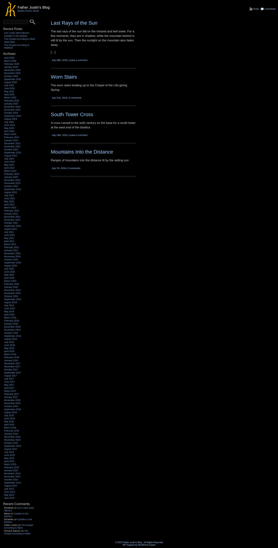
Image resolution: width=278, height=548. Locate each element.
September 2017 (12, 372)
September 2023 (12, 152)
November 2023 (12, 146)
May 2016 (9, 421)
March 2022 (10, 207)
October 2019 (11, 296)
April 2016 (9, 424)
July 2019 (9, 305)
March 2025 (10, 97)
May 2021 (9, 238)
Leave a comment (78, 60)
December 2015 (12, 436)
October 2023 (11, 149)
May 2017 (9, 384)
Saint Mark (9, 42)
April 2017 (9, 388)
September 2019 (12, 299)
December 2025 (12, 70)
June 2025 (9, 88)
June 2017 (9, 381)
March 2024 (10, 134)
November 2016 (12, 403)
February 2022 (11, 210)
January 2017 (11, 397)
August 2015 (10, 449)
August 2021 (10, 229)
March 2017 (10, 391)
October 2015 (11, 443)
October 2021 (11, 223)
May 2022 (9, 201)
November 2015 (12, 440)
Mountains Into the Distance (82, 152)
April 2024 (9, 131)
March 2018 (10, 354)
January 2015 (11, 470)
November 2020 (12, 256)
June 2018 (9, 345)
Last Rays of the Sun (74, 23)
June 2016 (9, 418)
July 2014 (9, 488)
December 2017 (12, 363)
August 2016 (10, 412)
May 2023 (9, 164)
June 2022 (9, 198)
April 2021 (9, 241)
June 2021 (9, 235)
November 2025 (12, 73)
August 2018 (10, 339)
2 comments (75, 97)
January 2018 (11, 360)
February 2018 (11, 357)
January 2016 (11, 433)
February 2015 (11, 467)
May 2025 (9, 91)
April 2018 (9, 351)
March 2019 (10, 317)
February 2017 (11, 394)
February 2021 (11, 247)
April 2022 (9, 204)
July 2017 (9, 378)
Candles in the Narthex (15, 36)
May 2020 (9, 274)
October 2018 (11, 333)
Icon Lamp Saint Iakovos (16, 32)
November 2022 (12, 183)
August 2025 (10, 82)
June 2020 (9, 271)
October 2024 (11, 112)
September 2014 (12, 482)
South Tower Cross (72, 114)
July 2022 (9, 195)
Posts (256, 9)
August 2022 (10, 192)
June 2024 (9, 125)
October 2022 (11, 186)
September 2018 (12, 336)
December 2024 (12, 106)
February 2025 (11, 100)
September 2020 (12, 262)
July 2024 (9, 122)
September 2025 (12, 79)
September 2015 (12, 446)
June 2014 (9, 491)
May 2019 (9, 311)
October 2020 (11, 259)
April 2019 (9, 314)
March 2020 (10, 281)
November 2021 (12, 219)
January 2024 (11, 140)
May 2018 (9, 348)
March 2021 (10, 244)
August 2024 (10, 119)
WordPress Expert (146, 545)
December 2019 (12, 290)
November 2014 (12, 476)
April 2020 (9, 278)
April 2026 (9, 57)
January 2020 (11, 287)
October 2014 (11, 479)
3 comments (74, 168)
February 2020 (11, 284)
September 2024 (12, 116)
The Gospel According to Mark (19, 39)
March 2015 (10, 464)
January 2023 (11, 177)
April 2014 (9, 498)
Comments (270, 9)
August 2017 (10, 375)
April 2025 (9, 94)
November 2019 (12, 293)
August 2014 (10, 485)
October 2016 (11, 406)
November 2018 (12, 329)
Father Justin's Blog (34, 7)
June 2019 (9, 308)
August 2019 (10, 302)
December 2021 (12, 216)
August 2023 (10, 155)
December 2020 (12, 253)
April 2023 (9, 167)
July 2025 (9, 85)
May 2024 (9, 128)
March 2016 (10, 427)
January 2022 (11, 213)
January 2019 (11, 323)
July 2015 (9, 452)
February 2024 (11, 137)
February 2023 (11, 174)
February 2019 (11, 320)
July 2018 (9, 342)
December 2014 (12, 473)
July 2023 (9, 158)
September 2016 (12, 409)
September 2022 (12, 189)
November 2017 (12, 366)
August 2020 (10, 265)
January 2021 (11, 250)
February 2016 (11, 430)
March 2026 (10, 61)
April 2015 (9, 461)
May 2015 (9, 458)
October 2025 (11, 76)
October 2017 (11, 369)
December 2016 (12, 400)
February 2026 (11, 64)
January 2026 (11, 67)
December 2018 (12, 326)
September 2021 (12, 226)
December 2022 (12, 180)
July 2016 (9, 415)
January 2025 (11, 103)
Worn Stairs (64, 77)
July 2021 (9, 232)
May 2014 (9, 495)
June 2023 (9, 161)
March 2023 (10, 171)
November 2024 (12, 109)
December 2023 (12, 143)
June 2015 (9, 455)
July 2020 (9, 268)
